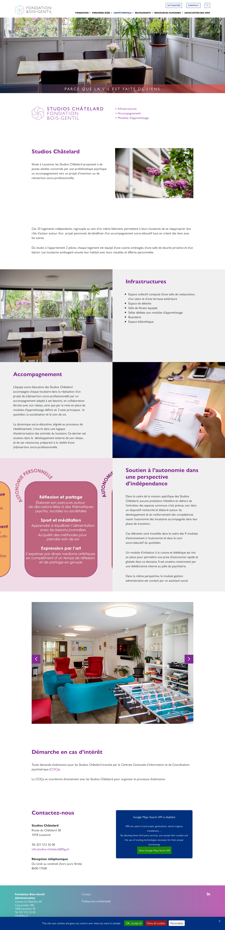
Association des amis (197, 12)
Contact (86, 894)
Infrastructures (127, 108)
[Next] (189, 659)
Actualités (173, 5)
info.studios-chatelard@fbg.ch (50, 849)
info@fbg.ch (21, 915)
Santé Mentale (122, 12)
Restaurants (143, 12)
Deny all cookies (156, 923)
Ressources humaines (167, 12)
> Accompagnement (128, 113)
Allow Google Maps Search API (154, 850)
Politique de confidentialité (96, 901)
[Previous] (36, 659)
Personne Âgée (101, 12)
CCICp (54, 769)
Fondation (82, 12)
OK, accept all (134, 923)
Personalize (177, 923)
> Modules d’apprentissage (132, 117)
